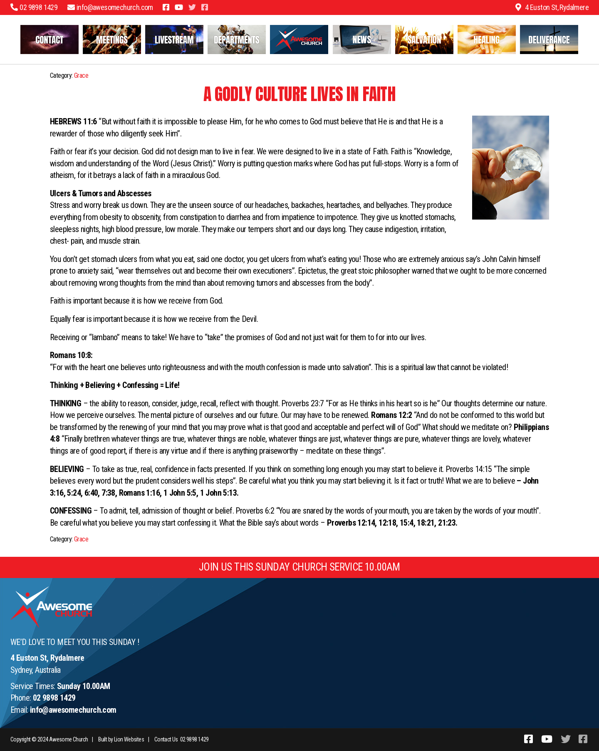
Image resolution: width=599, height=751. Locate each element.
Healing (487, 39)
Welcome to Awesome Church (299, 39)
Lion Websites (129, 739)
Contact (50, 39)
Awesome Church (68, 739)
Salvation (424, 39)
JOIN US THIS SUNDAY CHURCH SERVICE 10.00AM (299, 567)
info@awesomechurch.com (73, 710)
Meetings (112, 39)
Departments (237, 39)
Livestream (174, 39)
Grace (81, 75)
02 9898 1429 (54, 698)
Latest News (362, 39)
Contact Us (166, 739)
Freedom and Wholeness (549, 39)
